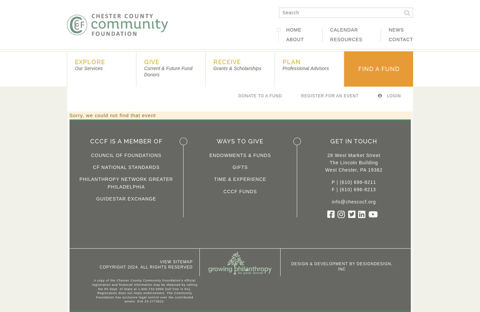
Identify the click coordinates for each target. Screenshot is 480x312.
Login (389, 96)
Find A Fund (379, 68)
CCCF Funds (240, 191)
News (396, 30)
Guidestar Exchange (126, 198)
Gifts (240, 167)
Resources (346, 39)
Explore (90, 64)
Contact (401, 39)
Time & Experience (240, 179)
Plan (306, 64)
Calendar (344, 30)
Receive (237, 64)
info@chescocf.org (354, 201)
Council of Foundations (126, 155)
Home (293, 30)
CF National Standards (126, 167)
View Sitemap (176, 262)
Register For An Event (330, 96)
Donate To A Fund (260, 96)
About (295, 39)
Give (168, 67)
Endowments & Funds (240, 155)
